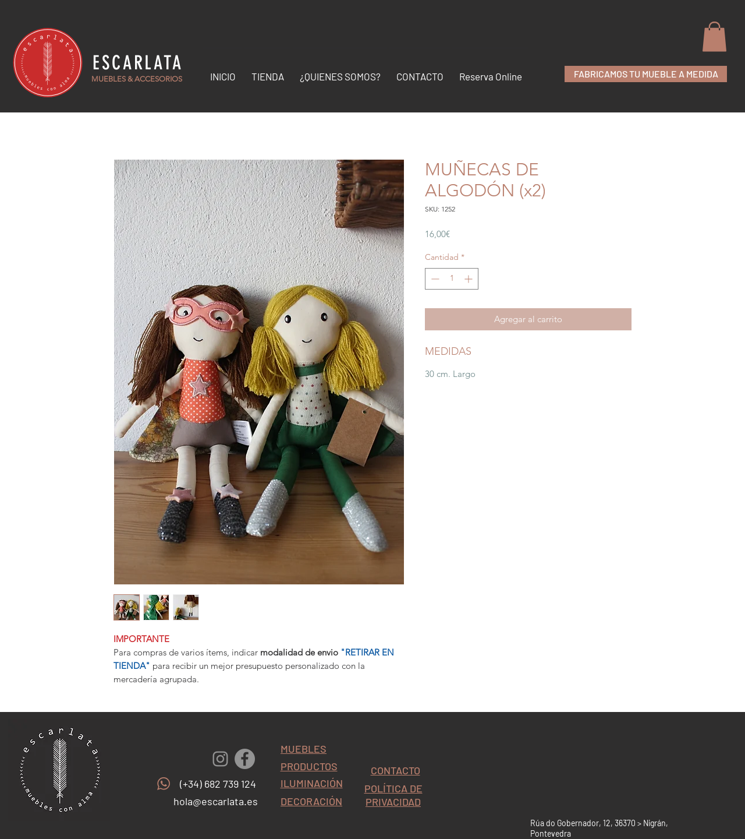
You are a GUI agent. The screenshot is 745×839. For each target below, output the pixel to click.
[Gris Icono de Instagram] (220, 759)
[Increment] (469, 279)
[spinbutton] (451, 279)
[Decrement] (434, 279)
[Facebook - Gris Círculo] (245, 759)
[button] (714, 36)
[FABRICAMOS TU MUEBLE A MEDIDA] (646, 74)
